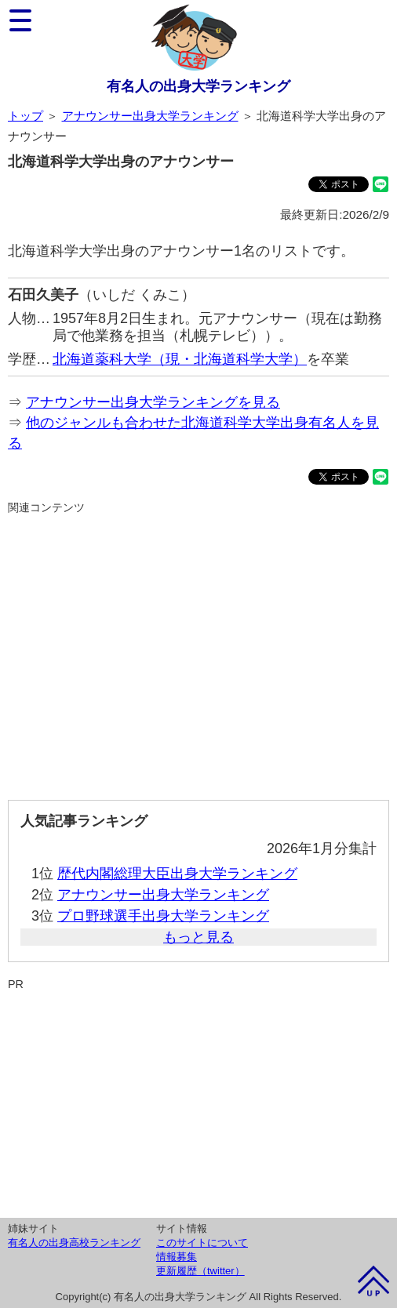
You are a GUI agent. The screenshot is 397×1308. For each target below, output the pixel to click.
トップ (25, 115)
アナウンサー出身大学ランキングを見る (153, 402)
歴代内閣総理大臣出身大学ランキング (177, 873)
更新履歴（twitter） (200, 1271)
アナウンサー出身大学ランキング (150, 115)
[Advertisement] (198, 651)
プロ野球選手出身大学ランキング (163, 916)
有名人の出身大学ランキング (198, 86)
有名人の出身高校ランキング (74, 1242)
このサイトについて (202, 1242)
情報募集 (176, 1257)
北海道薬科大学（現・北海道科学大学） (180, 359)
